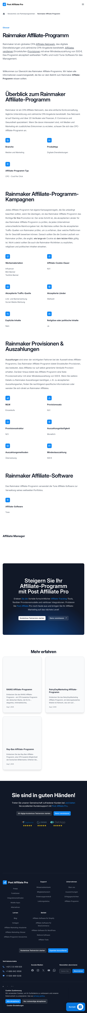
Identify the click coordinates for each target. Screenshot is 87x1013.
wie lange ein (40, 238)
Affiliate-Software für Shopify (43, 918)
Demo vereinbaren (58, 618)
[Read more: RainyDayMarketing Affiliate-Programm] (64, 685)
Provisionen (34, 51)
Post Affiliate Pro (60, 806)
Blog (15, 918)
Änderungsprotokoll (43, 896)
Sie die (25, 598)
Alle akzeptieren (13, 1001)
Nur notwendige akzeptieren (35, 1001)
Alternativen (15, 907)
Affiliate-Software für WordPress (44, 930)
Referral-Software (43, 935)
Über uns (71, 887)
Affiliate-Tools (43, 940)
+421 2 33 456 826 (14, 967)
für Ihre (17, 218)
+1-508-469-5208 (13, 976)
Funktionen (15, 893)
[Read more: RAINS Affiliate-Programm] (22, 685)
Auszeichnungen (71, 892)
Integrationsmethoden (15, 898)
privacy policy (39, 996)
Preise (15, 889)
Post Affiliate (22, 606)
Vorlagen (15, 923)
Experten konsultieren (58, 950)
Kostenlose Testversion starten (32, 618)
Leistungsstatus (43, 901)
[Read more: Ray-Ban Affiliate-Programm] (22, 743)
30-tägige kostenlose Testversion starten (34, 813)
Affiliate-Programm (72, 901)
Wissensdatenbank (43, 887)
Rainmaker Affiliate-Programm (48, 14)
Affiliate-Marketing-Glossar (15, 932)
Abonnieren (78, 971)
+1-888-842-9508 (13, 971)
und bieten (70, 803)
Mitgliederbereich (43, 892)
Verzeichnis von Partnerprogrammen (21, 14)
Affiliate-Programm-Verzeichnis (15, 937)
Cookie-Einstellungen (15, 1005)
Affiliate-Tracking (59, 598)
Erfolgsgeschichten (72, 896)
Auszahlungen (12, 359)
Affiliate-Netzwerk (45, 44)
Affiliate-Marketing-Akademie (15, 927)
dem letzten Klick (65, 238)
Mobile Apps (15, 903)
